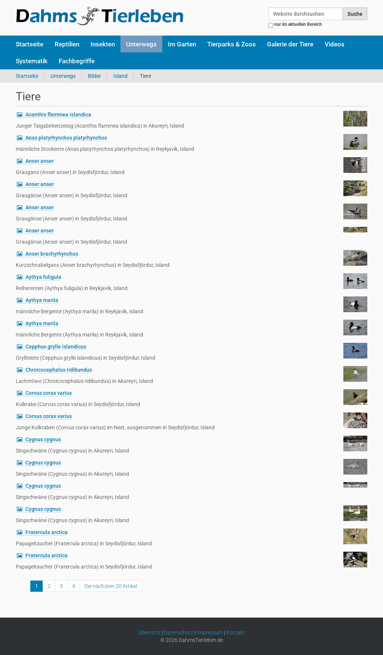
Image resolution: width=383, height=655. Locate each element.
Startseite (29, 44)
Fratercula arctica (46, 532)
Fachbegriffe (77, 61)
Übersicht (149, 633)
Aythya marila (41, 300)
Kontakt (235, 633)
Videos (334, 44)
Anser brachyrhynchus (51, 254)
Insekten (103, 44)
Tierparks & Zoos (231, 44)
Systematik (32, 61)
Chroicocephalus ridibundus (58, 370)
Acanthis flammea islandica (58, 115)
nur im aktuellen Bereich (298, 24)
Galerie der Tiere (290, 44)
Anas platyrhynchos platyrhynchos (66, 138)
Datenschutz (178, 633)
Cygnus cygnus (43, 439)
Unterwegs (141, 44)
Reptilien (67, 44)
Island (120, 76)
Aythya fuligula (43, 277)
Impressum (210, 633)
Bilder (94, 76)
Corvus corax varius (48, 393)
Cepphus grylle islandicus (55, 347)
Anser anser (39, 161)
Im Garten (182, 44)
